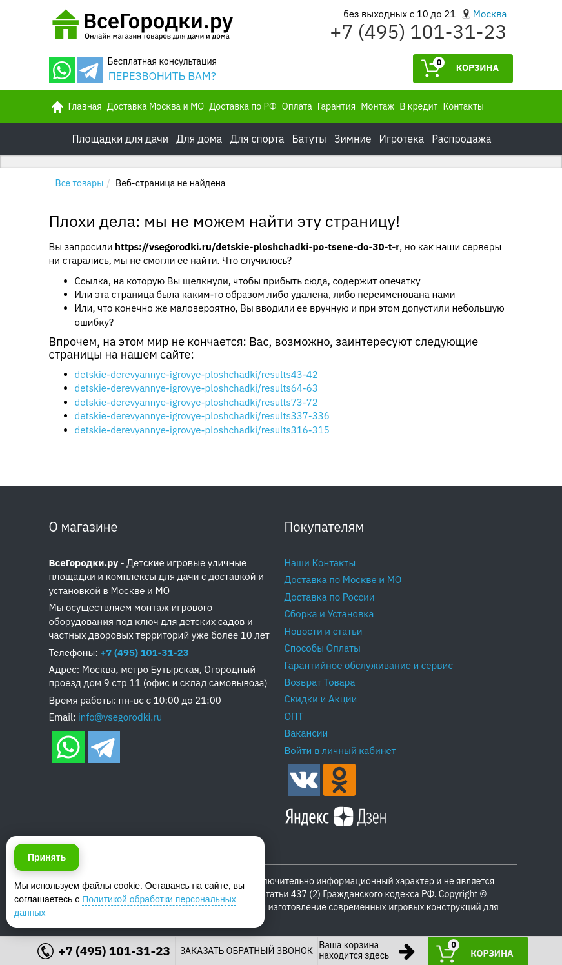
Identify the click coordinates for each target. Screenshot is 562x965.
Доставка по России (330, 597)
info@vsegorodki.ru (120, 717)
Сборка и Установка (329, 614)
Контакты (463, 106)
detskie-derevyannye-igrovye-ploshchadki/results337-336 (202, 416)
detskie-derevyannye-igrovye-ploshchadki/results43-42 (196, 374)
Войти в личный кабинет (340, 750)
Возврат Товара (320, 682)
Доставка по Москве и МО (343, 579)
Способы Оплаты (323, 648)
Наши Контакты (320, 563)
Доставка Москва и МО (155, 106)
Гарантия (336, 106)
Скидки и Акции (321, 699)
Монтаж (377, 106)
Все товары (79, 183)
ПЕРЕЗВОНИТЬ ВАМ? (162, 76)
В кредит (418, 106)
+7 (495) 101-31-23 (418, 31)
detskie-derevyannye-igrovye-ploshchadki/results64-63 (196, 388)
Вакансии (306, 733)
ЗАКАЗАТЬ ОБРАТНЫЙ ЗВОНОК (246, 951)
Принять (47, 906)
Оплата (297, 106)
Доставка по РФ (243, 106)
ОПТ (294, 716)
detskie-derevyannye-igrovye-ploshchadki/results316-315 (202, 430)
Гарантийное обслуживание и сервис (369, 665)
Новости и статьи (324, 631)
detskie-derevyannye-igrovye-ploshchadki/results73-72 (196, 402)
